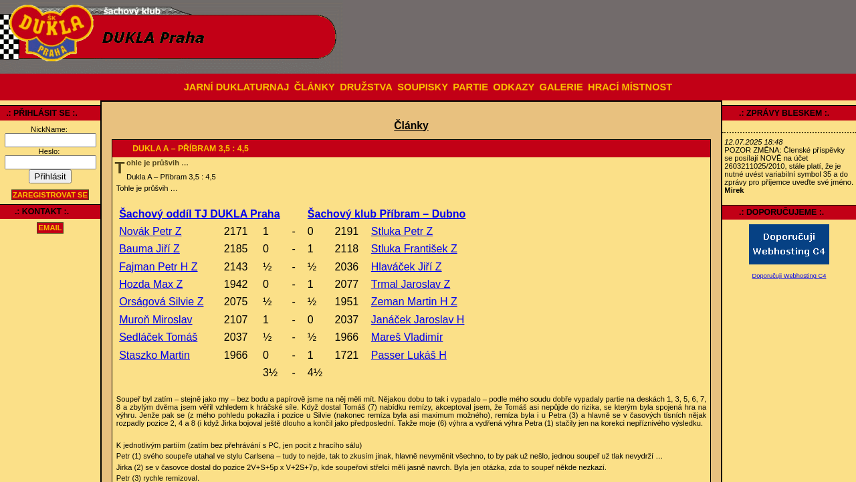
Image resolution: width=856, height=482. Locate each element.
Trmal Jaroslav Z (411, 284)
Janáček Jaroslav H (418, 319)
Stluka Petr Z (402, 231)
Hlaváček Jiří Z (406, 266)
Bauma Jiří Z (149, 248)
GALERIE (561, 87)
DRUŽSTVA (366, 87)
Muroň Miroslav (155, 319)
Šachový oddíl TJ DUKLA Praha (199, 214)
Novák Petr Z (150, 231)
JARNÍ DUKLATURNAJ (237, 87)
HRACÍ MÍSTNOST (630, 87)
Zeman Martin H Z (414, 301)
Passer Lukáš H (409, 355)
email (50, 228)
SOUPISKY (422, 87)
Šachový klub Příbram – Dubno (387, 214)
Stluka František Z (414, 248)
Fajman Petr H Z (158, 266)
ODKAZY (513, 87)
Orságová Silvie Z (161, 301)
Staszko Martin (154, 355)
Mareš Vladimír (407, 337)
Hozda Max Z (151, 284)
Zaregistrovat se (50, 195)
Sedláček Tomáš (158, 337)
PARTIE (470, 87)
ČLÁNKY (314, 87)
